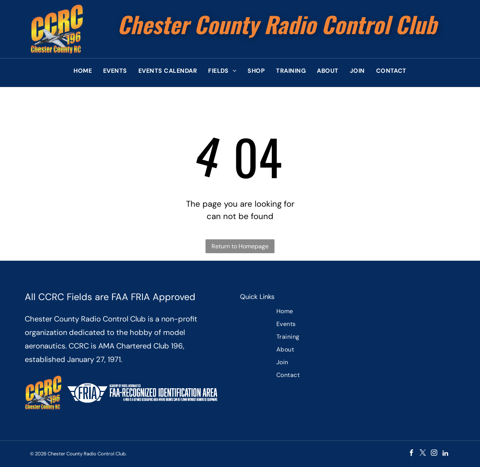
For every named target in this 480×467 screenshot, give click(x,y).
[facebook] (411, 453)
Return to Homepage (240, 246)
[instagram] (434, 453)
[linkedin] (445, 453)
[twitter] (423, 453)
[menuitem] (83, 71)
